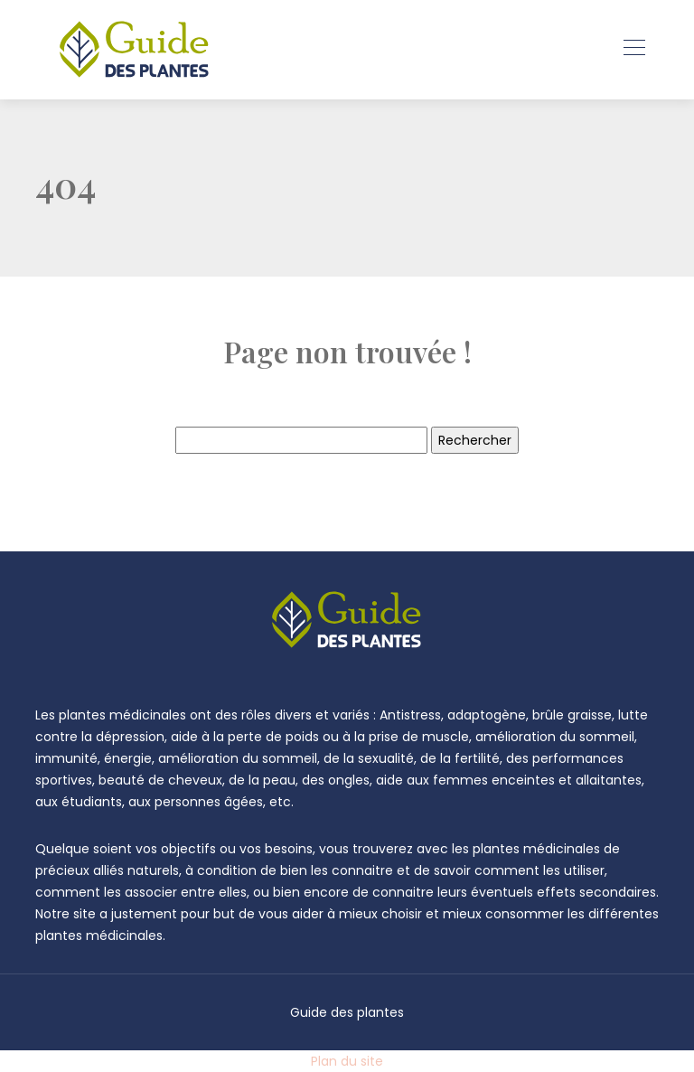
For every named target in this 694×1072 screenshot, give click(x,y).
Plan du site (347, 1061)
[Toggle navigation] (633, 50)
